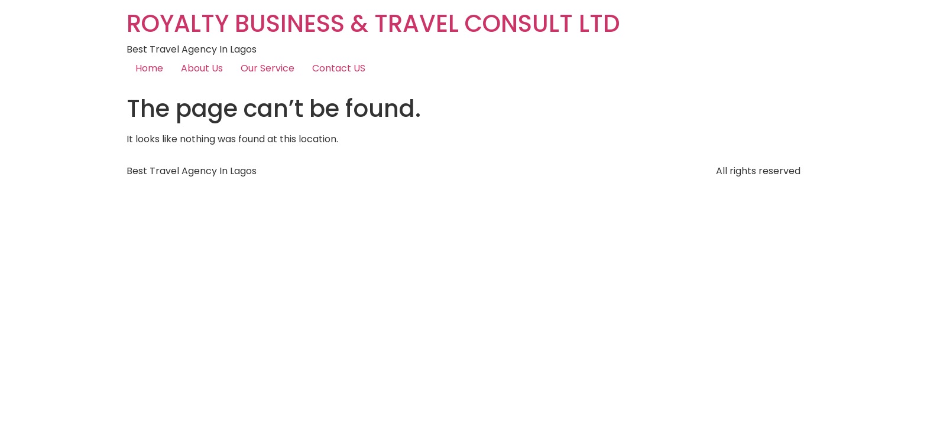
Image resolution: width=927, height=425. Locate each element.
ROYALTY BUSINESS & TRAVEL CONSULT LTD (373, 23)
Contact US (338, 68)
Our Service (267, 68)
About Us (202, 68)
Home (149, 68)
